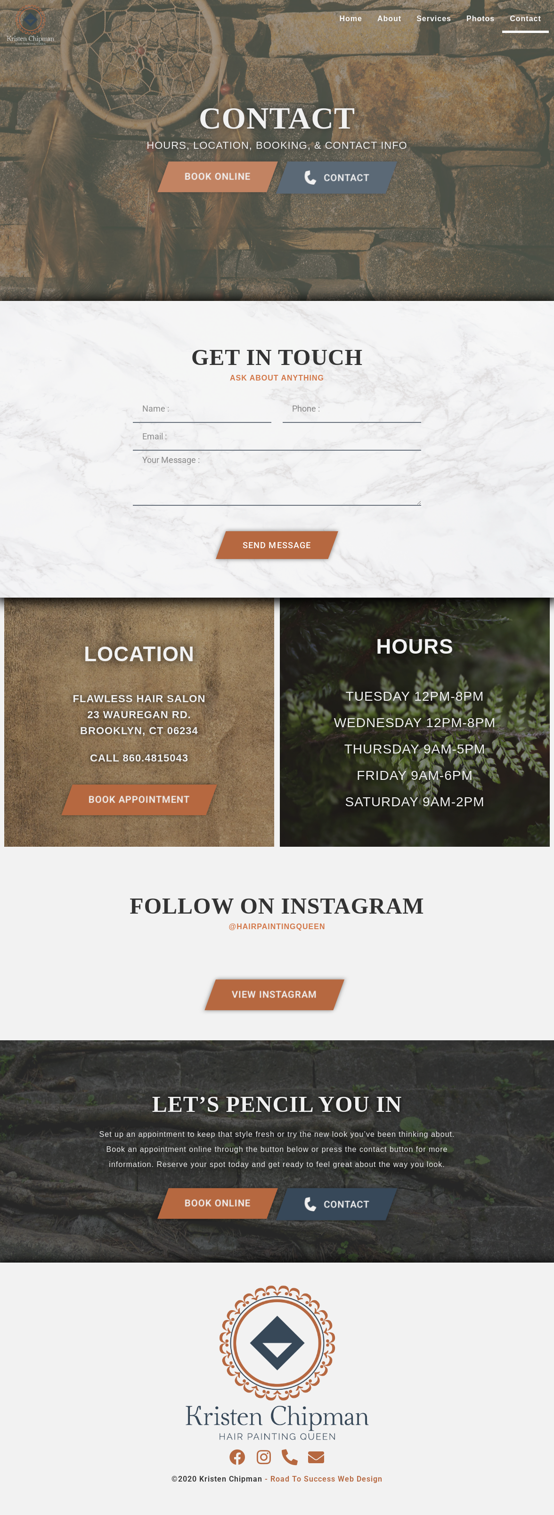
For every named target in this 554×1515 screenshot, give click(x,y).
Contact (525, 19)
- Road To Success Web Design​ (324, 1478)
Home (351, 19)
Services (433, 19)
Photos (480, 19)
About (389, 19)
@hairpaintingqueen (277, 927)
